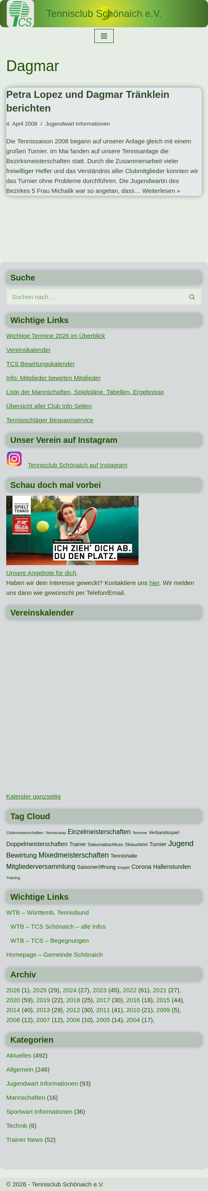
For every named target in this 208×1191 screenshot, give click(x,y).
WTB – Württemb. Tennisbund (47, 912)
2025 (39, 990)
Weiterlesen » (161, 190)
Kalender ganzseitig (33, 796)
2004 (133, 1019)
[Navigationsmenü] (104, 36)
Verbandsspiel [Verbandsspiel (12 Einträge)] (163, 832)
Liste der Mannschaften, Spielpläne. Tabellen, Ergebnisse (85, 391)
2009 (163, 1009)
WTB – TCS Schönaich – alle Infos (58, 926)
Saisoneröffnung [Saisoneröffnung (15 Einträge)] (96, 867)
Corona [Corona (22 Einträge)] (141, 866)
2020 (13, 999)
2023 (99, 990)
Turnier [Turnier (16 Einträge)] (157, 844)
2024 (70, 990)
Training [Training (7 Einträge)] (13, 878)
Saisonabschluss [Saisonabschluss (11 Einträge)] (105, 844)
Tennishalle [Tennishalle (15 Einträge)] (123, 856)
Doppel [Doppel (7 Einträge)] (123, 867)
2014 (13, 1009)
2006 (73, 1019)
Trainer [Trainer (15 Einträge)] (77, 844)
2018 (73, 999)
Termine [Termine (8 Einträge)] (139, 832)
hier (154, 582)
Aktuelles (18, 1055)
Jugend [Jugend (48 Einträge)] (181, 843)
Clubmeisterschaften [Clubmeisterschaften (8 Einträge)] (24, 832)
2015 (163, 999)
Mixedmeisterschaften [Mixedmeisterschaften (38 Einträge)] (73, 855)
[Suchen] (94, 296)
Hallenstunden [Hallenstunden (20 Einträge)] (172, 866)
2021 (159, 990)
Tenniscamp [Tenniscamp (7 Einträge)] (55, 833)
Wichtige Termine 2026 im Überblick (55, 335)
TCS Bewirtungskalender (40, 363)
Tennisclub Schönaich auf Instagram (77, 464)
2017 (103, 999)
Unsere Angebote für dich (41, 572)
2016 (133, 999)
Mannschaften (25, 1097)
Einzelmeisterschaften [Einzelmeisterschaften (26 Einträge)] (98, 831)
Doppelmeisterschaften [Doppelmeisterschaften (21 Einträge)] (36, 844)
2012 (73, 1009)
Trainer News (24, 1139)
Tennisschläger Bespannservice (49, 419)
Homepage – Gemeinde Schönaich (54, 954)
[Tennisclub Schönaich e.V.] (104, 13)
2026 (13, 990)
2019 (43, 999)
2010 (133, 1009)
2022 (129, 990)
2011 (103, 1009)
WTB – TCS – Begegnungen (49, 940)
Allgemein (19, 1069)
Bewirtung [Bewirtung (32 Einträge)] (21, 855)
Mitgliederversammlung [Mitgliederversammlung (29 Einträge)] (40, 866)
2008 (13, 1019)
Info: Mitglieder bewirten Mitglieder (53, 377)
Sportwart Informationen (39, 1111)
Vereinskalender (28, 349)
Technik (16, 1125)
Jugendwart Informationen (77, 124)
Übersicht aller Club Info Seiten (49, 405)
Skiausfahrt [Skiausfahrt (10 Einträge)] (136, 844)
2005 (103, 1019)
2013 (43, 1009)
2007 (43, 1019)
